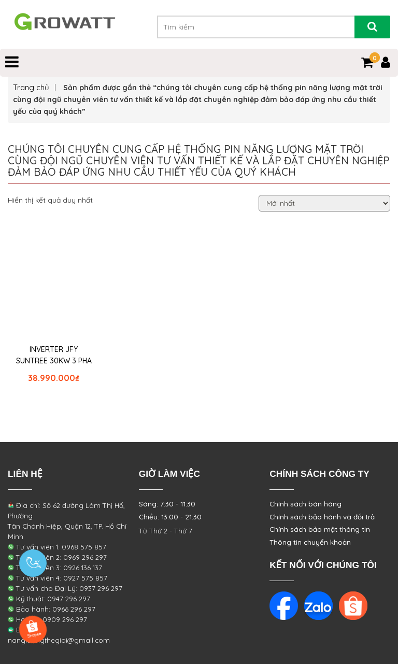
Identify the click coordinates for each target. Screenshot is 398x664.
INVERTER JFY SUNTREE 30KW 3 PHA (54, 355)
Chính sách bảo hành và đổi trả (322, 517)
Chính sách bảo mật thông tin (319, 529)
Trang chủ (31, 87)
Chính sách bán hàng (305, 504)
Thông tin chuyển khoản (310, 542)
